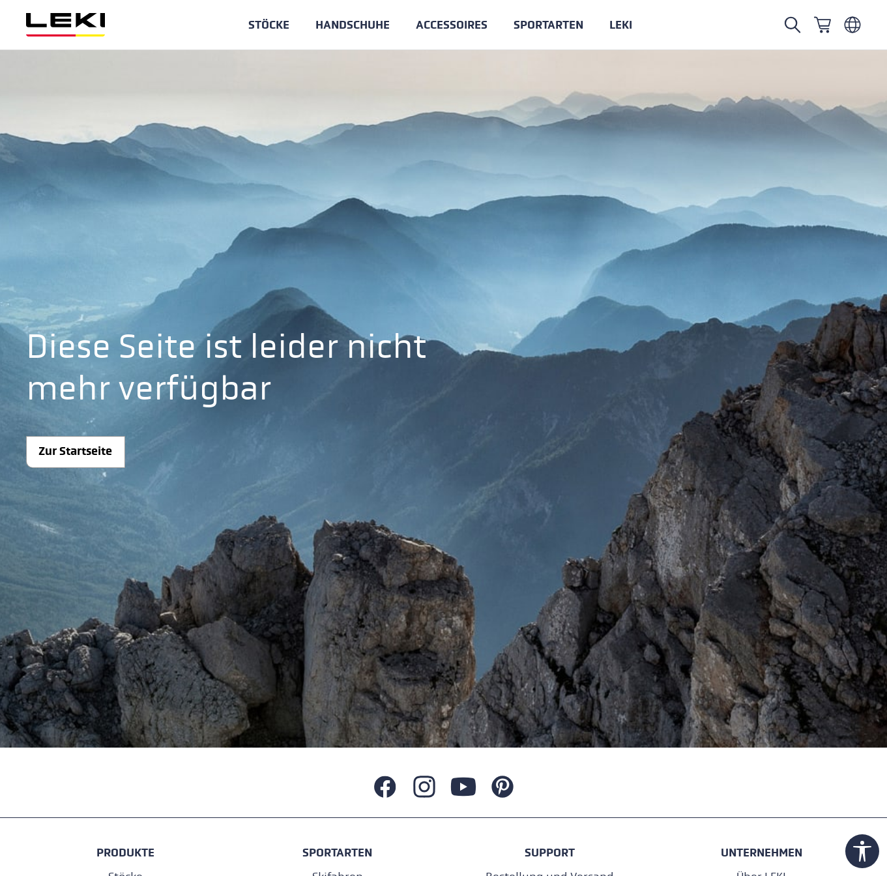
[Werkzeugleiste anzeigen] (862, 851)
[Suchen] (792, 24)
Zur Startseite (75, 451)
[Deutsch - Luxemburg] (852, 24)
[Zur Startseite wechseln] (79, 24)
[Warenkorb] (822, 24)
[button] (548, 25)
